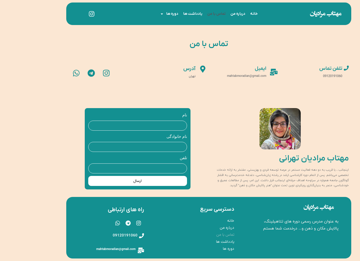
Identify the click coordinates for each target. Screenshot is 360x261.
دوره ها (140, 14)
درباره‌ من (209, 13)
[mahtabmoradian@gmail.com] (112, 250)
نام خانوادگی (148, 136)
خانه (225, 13)
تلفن (154, 157)
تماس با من (187, 13)
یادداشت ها (164, 13)
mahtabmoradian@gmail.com (87, 249)
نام (156, 115)
